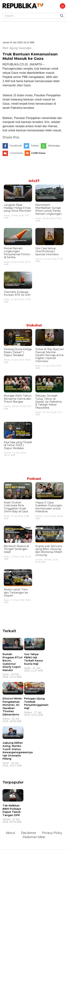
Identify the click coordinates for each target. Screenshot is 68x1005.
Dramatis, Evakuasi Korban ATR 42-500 (17, 293)
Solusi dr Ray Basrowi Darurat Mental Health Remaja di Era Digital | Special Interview (49, 355)
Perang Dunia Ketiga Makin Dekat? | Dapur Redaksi (18, 352)
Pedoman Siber (34, 837)
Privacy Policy (52, 833)
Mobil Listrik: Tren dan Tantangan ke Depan (16, 592)
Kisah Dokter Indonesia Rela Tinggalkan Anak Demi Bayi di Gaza (16, 507)
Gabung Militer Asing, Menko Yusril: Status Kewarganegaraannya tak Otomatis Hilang (18, 754)
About (10, 833)
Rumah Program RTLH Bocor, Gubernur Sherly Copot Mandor (13, 665)
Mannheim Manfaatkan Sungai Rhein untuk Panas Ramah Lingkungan (48, 209)
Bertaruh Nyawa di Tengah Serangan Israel (16, 549)
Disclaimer (28, 833)
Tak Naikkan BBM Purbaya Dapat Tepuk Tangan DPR (13, 813)
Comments (16, 153)
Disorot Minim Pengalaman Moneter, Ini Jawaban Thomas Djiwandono (13, 710)
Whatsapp (54, 145)
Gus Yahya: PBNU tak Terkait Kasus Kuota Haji (34, 662)
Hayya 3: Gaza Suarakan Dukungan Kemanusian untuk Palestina (48, 507)
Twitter (35, 145)
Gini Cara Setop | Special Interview (47, 251)
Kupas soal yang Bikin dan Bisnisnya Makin (48, 550)
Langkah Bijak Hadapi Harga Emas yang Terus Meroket (17, 208)
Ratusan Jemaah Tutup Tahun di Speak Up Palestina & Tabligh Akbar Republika (48, 401)
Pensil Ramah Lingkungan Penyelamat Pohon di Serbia (17, 253)
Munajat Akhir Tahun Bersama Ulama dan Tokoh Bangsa (17, 398)
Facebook (16, 145)
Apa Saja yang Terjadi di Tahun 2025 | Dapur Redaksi (18, 445)
